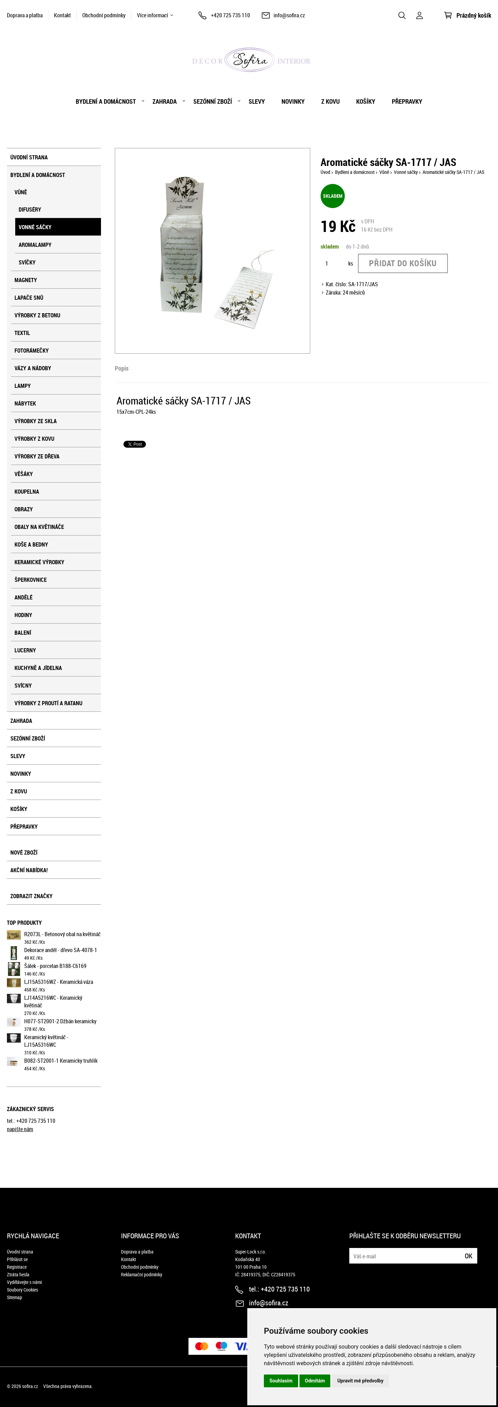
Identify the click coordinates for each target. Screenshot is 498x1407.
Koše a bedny (31, 544)
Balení (23, 632)
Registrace (17, 1267)
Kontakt (62, 15)
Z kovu (330, 101)
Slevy (257, 101)
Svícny (23, 685)
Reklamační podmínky (141, 1274)
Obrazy (24, 509)
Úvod (325, 172)
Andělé (24, 597)
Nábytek (25, 403)
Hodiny (23, 615)
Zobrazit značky (31, 896)
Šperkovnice (31, 580)
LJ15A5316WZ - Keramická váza (58, 982)
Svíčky (27, 262)
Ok (468, 1255)
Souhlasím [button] (281, 1380)
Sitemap (14, 1297)
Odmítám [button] (315, 1380)
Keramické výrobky (39, 562)
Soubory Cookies (22, 1289)
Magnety (26, 280)
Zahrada (165, 101)
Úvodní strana (29, 157)
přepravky (407, 101)
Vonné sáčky (35, 227)
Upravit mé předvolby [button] (360, 1380)
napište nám (20, 1129)
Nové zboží (23, 852)
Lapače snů (29, 297)
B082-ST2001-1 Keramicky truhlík (61, 1060)
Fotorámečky (32, 350)
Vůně (21, 192)
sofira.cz (30, 1386)
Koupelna (27, 491)
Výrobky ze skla (36, 421)
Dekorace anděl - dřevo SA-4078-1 (60, 950)
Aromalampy (35, 245)
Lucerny (25, 650)
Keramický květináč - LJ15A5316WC (46, 1041)
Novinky (293, 101)
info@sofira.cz (289, 15)
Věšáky (24, 474)
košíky (365, 101)
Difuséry (30, 209)
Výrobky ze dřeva (37, 456)
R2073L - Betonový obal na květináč (62, 934)
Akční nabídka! (29, 870)
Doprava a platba (25, 15)
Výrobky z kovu (34, 438)
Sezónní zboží (212, 101)
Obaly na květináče (39, 527)
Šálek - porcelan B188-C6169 (55, 966)
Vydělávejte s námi (24, 1282)
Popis (122, 368)
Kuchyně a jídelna (38, 668)
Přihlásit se (17, 1259)
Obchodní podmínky (104, 15)
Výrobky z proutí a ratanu (48, 703)
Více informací (152, 15)
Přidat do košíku (403, 263)
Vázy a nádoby (33, 368)
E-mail (355, 1251)
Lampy (23, 386)
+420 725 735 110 (230, 15)
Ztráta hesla (18, 1274)
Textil (22, 333)
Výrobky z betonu (37, 315)
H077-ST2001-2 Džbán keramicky (60, 1021)
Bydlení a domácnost (106, 101)
